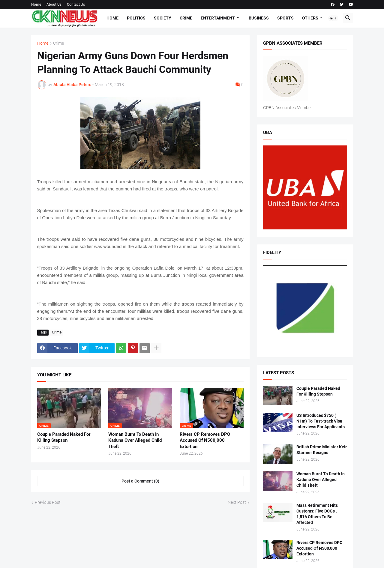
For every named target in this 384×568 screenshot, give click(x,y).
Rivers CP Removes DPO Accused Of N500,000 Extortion (205, 440)
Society (162, 18)
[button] (333, 18)
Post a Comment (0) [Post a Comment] (140, 481)
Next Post (237, 502)
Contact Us (76, 4)
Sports (285, 18)
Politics (136, 18)
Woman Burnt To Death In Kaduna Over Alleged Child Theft (135, 440)
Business (259, 18)
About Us (54, 4)
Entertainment (218, 18)
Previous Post (48, 502)
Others (310, 18)
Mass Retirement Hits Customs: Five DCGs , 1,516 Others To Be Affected (317, 514)
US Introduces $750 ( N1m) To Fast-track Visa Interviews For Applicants (320, 421)
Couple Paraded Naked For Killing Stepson (63, 437)
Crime (186, 18)
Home (36, 4)
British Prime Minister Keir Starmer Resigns (321, 449)
